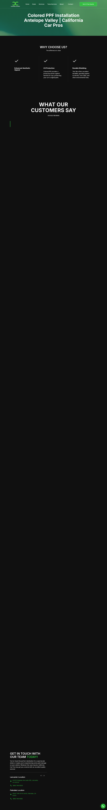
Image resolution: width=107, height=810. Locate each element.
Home (27, 4)
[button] (11, 124)
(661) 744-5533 (18, 785)
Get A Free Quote (88, 4)
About (62, 4)
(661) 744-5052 (18, 798)
